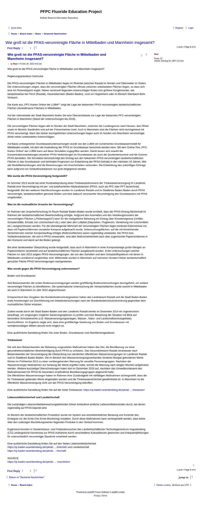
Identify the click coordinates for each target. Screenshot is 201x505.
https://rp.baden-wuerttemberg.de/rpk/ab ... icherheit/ (37, 447)
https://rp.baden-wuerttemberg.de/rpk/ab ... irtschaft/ (36, 450)
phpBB (90, 492)
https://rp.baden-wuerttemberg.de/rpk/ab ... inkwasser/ (113, 389)
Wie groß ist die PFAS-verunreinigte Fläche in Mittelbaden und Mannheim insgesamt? (79, 42)
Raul (156, 54)
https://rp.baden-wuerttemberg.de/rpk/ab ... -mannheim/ (38, 461)
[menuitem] (189, 27)
